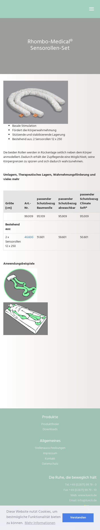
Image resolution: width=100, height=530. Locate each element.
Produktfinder (50, 424)
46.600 (28, 237)
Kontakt (50, 458)
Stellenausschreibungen (50, 448)
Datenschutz (50, 463)
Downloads (50, 429)
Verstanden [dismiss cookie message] (78, 517)
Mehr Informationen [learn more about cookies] (40, 523)
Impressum (50, 453)
